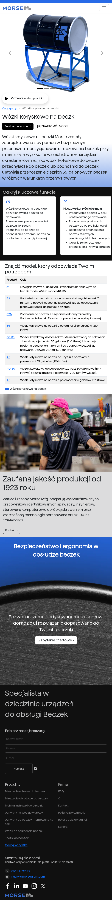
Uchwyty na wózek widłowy (24, 812)
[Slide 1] (46, 88)
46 (8, 380)
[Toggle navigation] (104, 7)
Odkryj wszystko (16, 845)
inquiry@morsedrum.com (28, 876)
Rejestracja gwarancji (72, 819)
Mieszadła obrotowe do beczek (26, 798)
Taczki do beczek (17, 838)
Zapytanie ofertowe (56, 640)
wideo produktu (25, 98)
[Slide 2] (52, 88)
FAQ (61, 791)
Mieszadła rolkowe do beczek (25, 791)
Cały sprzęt (10, 108)
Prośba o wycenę (17, 126)
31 (8, 286)
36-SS (11, 337)
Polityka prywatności (72, 812)
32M (9, 314)
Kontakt (11, 530)
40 (8, 357)
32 (8, 298)
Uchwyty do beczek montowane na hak (29, 821)
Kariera (63, 826)
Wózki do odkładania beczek (24, 830)
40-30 (11, 368)
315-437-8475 (20, 870)
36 (8, 325)
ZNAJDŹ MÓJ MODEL (53, 126)
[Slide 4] (65, 88)
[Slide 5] (72, 88)
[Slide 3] (59, 88)
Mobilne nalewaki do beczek (24, 805)
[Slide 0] (40, 88)
